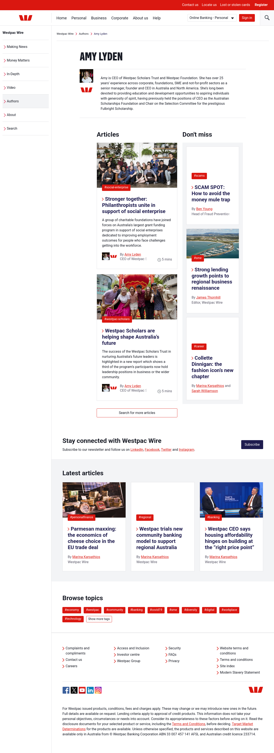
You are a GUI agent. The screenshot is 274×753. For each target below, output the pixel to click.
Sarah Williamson (205, 391)
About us (140, 18)
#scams (199, 175)
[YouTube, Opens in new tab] (82, 690)
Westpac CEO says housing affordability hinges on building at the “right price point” (229, 538)
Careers (71, 666)
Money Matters (18, 60)
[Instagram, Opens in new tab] (98, 692)
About (11, 115)
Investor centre (128, 655)
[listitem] (94, 526)
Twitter (166, 450)
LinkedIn (137, 450)
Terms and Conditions (188, 724)
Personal (78, 18)
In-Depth (13, 74)
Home (61, 18)
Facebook (152, 450)
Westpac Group (128, 661)
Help (157, 18)
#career (199, 346)
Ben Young (204, 209)
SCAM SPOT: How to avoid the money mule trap (211, 193)
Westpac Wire (13, 33)
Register (261, 5)
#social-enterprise (117, 187)
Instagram (186, 450)
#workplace (229, 609)
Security (175, 648)
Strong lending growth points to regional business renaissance (212, 279)
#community (114, 609)
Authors (13, 101)
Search (12, 128)
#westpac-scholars (118, 319)
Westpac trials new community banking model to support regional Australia (159, 538)
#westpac (92, 609)
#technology (73, 618)
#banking (213, 517)
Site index (227, 666)
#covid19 (156, 609)
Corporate (119, 18)
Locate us (209, 5)
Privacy (174, 661)
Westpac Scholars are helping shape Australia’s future (130, 337)
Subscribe (252, 444)
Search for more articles (137, 413)
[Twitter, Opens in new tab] (74, 690)
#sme (198, 258)
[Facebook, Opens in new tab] (66, 690)
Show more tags (99, 619)
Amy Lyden (133, 254)
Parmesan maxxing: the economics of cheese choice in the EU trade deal (92, 538)
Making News (17, 47)
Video (11, 88)
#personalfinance (81, 517)
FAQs (172, 655)
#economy (72, 609)
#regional (145, 517)
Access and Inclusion (133, 648)
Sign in (247, 18)
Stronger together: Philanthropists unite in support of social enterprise (133, 205)
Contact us (190, 5)
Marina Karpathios (210, 386)
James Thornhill (208, 297)
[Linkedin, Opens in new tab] (90, 690)
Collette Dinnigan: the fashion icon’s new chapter (213, 367)
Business (99, 18)
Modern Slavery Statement (240, 672)
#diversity (190, 609)
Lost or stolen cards (235, 5)
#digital (209, 609)
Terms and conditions (236, 660)
